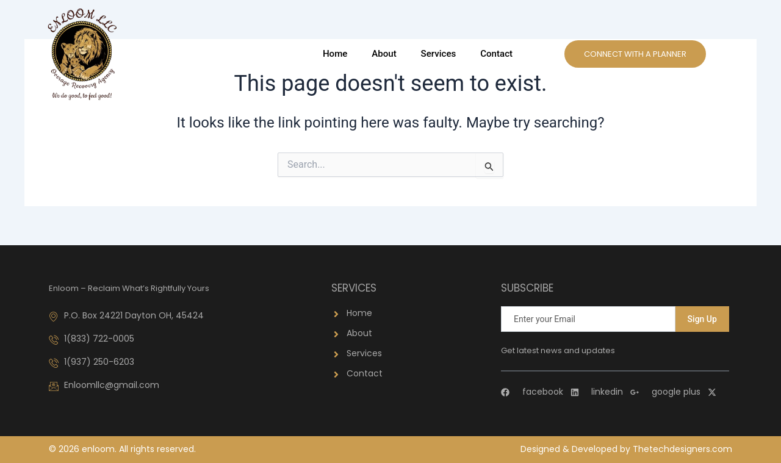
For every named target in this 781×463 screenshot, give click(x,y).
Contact (496, 53)
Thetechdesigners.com (682, 449)
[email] (588, 319)
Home (335, 53)
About (384, 53)
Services (438, 53)
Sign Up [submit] (702, 319)
